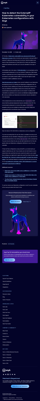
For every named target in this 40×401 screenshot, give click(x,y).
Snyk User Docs (6, 312)
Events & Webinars (7, 342)
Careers (4, 339)
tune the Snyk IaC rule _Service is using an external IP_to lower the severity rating (20, 157)
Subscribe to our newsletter (20, 386)
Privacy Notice (12, 397)
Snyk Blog (6, 8)
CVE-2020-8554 (22, 70)
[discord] (15, 374)
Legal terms (5, 397)
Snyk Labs (5, 306)
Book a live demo (15, 201)
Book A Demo (6, 336)
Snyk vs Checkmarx (7, 357)
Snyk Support (6, 315)
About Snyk (5, 330)
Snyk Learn (5, 309)
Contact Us (5, 333)
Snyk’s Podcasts (6, 299)
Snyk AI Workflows (7, 281)
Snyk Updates (6, 321)
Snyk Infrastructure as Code (9, 82)
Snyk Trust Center (7, 323)
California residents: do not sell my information (13, 399)
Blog (4, 297)
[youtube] (6, 374)
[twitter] (3, 374)
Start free (26, 201)
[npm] (12, 374)
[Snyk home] (4, 2)
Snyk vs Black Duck (7, 360)
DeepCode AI (6, 284)
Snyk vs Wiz (5, 363)
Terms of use (19, 397)
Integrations (5, 287)
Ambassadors (6, 345)
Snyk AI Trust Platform (8, 278)
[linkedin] (8, 374)
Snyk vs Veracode (7, 354)
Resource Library (6, 294)
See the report (9, 260)
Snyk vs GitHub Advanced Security (10, 352)
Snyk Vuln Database (7, 318)
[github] (10, 374)
